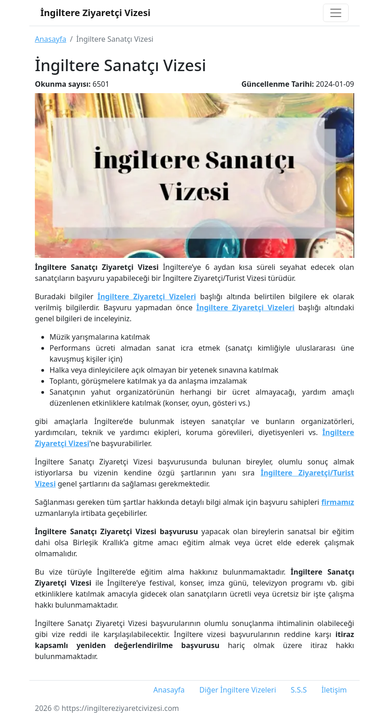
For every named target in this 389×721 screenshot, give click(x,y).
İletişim (334, 690)
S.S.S (299, 690)
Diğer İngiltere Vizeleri (238, 690)
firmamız (337, 502)
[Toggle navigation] (336, 13)
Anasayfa (50, 39)
